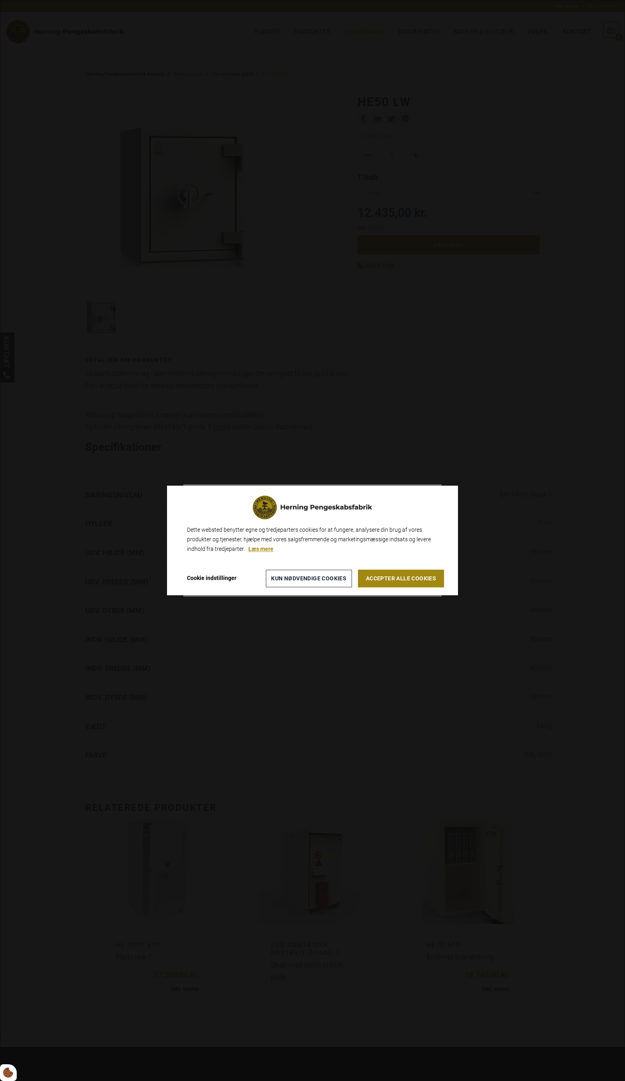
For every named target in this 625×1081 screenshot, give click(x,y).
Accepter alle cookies (401, 579)
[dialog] (312, 540)
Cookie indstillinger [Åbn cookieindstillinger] (211, 578)
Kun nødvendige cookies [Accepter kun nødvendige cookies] (308, 579)
